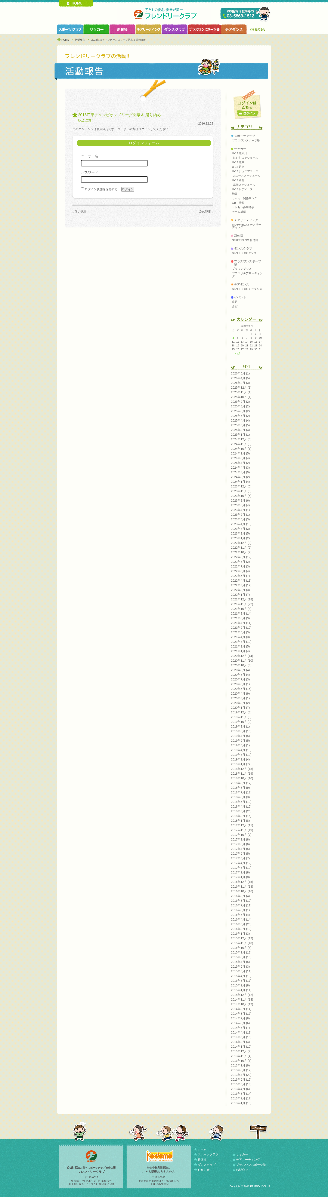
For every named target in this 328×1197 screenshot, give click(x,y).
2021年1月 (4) (240, 651)
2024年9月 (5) (240, 453)
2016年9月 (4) (240, 896)
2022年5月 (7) (240, 576)
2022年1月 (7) (240, 594)
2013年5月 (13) (241, 1084)
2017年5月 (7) (240, 858)
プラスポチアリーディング (247, 275)
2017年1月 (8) (240, 877)
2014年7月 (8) (240, 1018)
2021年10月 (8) (241, 608)
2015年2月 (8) (240, 985)
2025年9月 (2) (240, 401)
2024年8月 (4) (240, 458)
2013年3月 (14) (241, 1093)
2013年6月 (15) (241, 1079)
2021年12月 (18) (242, 599)
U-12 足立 (238, 166)
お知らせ (259, 29)
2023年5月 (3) (240, 519)
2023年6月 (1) (240, 514)
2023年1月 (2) (240, 538)
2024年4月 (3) (240, 467)
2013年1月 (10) (241, 1103)
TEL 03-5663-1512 (245, 14)
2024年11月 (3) (241, 444)
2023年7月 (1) (240, 510)
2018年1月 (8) (240, 820)
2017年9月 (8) (240, 839)
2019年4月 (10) (241, 750)
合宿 (235, 306)
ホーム (202, 1149)
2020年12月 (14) (242, 656)
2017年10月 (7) (241, 834)
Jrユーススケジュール (246, 175)
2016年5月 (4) (240, 914)
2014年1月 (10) (241, 1046)
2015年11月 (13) (242, 943)
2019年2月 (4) (240, 759)
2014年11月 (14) (242, 999)
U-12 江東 (84, 120)
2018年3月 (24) (241, 811)
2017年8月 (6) (240, 844)
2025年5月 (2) (240, 415)
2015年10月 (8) (241, 947)
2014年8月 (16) (241, 1013)
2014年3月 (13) (241, 1037)
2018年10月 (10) (242, 778)
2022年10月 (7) (241, 552)
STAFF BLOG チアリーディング (246, 226)
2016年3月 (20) (241, 924)
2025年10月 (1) (241, 397)
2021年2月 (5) (240, 646)
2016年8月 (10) (241, 900)
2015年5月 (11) (241, 971)
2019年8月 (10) (241, 731)
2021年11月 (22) (242, 604)
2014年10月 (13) (242, 1004)
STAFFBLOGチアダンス (247, 289)
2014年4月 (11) (241, 1032)
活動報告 (80, 40)
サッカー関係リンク (244, 198)
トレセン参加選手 (243, 207)
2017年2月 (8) (240, 872)
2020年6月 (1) (240, 684)
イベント (240, 297)
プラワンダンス (241, 268)
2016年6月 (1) (240, 910)
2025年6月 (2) (240, 411)
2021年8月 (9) (240, 618)
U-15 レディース (242, 189)
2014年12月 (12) (242, 995)
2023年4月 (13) (241, 524)
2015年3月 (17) (241, 980)
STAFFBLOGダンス (244, 253)
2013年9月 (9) (240, 1065)
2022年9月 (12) (241, 557)
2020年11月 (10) (242, 660)
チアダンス (241, 284)
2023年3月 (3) (240, 528)
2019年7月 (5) (240, 736)
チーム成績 (239, 211)
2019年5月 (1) (240, 745)
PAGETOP (258, 1131)
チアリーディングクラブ (148, 29)
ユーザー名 (89, 156)
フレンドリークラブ (164, 14)
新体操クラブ (122, 29)
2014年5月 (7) (240, 1027)
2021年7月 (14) (241, 623)
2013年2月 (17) (241, 1098)
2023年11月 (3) (241, 491)
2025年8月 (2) (240, 406)
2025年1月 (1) (240, 434)
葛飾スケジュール (244, 184)
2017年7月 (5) (240, 849)
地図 (235, 193)
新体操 (238, 235)
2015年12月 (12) (242, 938)
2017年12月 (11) (242, 825)
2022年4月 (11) (241, 580)
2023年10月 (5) (241, 496)
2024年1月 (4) (240, 481)
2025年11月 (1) (241, 392)
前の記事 (81, 211)
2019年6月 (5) (240, 740)
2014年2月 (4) (240, 1042)
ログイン (248, 113)
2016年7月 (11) (241, 905)
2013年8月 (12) (241, 1070)
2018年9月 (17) (241, 783)
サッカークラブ (96, 29)
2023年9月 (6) (240, 500)
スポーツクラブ (70, 29)
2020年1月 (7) (240, 707)
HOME (76, 3)
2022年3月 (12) (241, 585)
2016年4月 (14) (241, 919)
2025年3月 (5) (240, 425)
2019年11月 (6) (241, 717)
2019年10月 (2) (241, 721)
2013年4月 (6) (240, 1089)
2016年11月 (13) (242, 886)
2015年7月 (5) (240, 962)
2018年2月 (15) (241, 816)
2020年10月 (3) (241, 665)
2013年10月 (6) (241, 1060)
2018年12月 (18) (242, 769)
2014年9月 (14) (241, 1009)
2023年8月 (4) (240, 505)
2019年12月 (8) (241, 712)
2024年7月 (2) (240, 463)
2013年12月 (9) (241, 1051)
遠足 (235, 301)
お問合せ (242, 1170)
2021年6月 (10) (241, 627)
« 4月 (238, 353)
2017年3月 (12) (241, 867)
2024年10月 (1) (241, 448)
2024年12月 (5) (241, 439)
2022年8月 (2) (240, 561)
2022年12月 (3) (241, 543)
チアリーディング (246, 219)
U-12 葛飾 (238, 180)
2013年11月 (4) (241, 1056)
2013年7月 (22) (241, 1075)
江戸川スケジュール (245, 157)
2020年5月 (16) (241, 689)
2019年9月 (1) (240, 726)
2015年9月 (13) (241, 952)
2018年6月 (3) (240, 797)
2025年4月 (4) (240, 420)
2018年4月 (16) (241, 806)
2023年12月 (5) (241, 486)
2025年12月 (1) (241, 387)
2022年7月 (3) (240, 566)
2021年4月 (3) (240, 637)
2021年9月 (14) (241, 613)
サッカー (240, 148)
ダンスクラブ (174, 29)
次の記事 (205, 211)
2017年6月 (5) (240, 853)
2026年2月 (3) (240, 383)
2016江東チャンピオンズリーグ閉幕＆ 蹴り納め (119, 115)
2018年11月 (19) (242, 773)
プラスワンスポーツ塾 (204, 29)
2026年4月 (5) (240, 378)
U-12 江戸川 (239, 153)
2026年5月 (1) (240, 373)
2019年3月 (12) (241, 754)
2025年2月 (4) (240, 430)
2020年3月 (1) (240, 698)
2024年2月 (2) (240, 477)
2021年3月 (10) (241, 641)
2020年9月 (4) (240, 670)
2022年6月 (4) (240, 571)
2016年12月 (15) (242, 882)
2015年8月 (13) (241, 957)
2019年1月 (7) (240, 764)
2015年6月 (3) (240, 966)
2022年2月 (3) (240, 590)
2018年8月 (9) (240, 787)
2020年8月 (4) (240, 674)
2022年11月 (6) (241, 547)
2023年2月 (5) (240, 533)
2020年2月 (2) (240, 703)
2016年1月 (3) (240, 933)
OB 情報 (238, 202)
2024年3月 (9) (240, 472)
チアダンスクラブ (234, 29)
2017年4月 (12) (241, 863)
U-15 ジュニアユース (245, 171)
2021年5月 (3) (240, 632)
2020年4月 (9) (240, 693)
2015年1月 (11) (241, 990)
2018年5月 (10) (241, 801)
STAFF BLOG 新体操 (245, 240)
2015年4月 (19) (241, 976)
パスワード (89, 172)
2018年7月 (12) (241, 792)
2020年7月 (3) (240, 679)
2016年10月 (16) (242, 891)
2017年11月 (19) (242, 830)
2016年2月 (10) (241, 929)
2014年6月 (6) (240, 1023)
